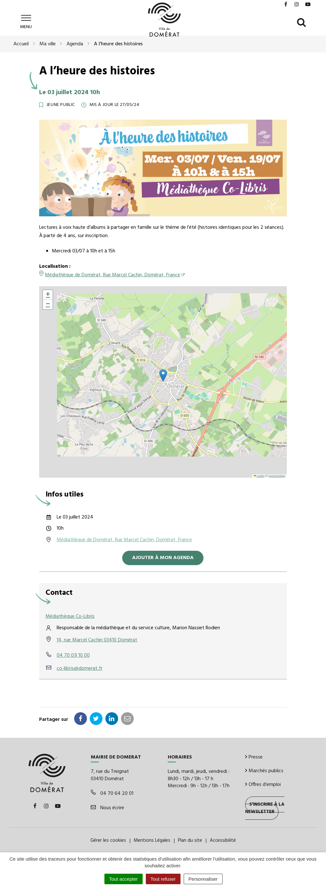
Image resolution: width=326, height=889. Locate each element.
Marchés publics (264, 771)
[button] (163, 375)
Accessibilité (223, 840)
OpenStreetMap (276, 475)
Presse (254, 757)
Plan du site (190, 840)
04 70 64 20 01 (112, 793)
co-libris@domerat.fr (80, 668)
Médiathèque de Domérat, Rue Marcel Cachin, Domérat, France (112, 275)
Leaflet (259, 475)
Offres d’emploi (263, 784)
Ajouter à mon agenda (163, 558)
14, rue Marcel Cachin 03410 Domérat (97, 640)
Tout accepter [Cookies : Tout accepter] (123, 879)
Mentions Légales (152, 840)
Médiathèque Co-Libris (70, 616)
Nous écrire (107, 808)
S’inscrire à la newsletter (264, 808)
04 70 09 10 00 (73, 655)
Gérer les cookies (108, 840)
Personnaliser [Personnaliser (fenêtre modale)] (203, 879)
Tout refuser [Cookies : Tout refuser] (163, 879)
